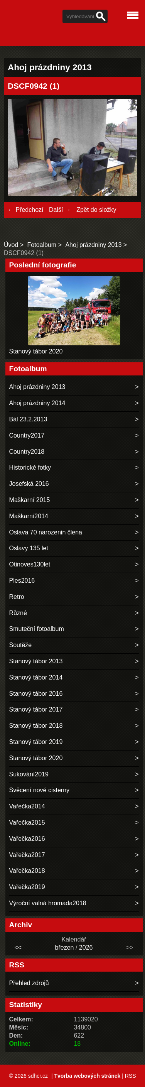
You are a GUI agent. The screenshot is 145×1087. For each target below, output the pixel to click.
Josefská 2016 (29, 483)
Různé (18, 613)
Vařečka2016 (27, 838)
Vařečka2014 (27, 806)
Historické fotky (30, 467)
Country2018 (27, 451)
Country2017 (27, 435)
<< (18, 947)
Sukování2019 (29, 774)
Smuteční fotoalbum (36, 628)
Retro (16, 596)
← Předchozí (25, 209)
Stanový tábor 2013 (36, 661)
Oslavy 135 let (28, 548)
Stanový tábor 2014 (36, 677)
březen (64, 947)
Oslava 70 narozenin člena (45, 532)
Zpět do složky (96, 209)
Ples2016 (22, 580)
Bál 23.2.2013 (28, 419)
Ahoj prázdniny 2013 (93, 245)
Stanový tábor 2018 (36, 725)
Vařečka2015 (27, 822)
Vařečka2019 (27, 887)
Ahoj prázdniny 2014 (37, 403)
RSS (130, 1076)
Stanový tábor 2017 (36, 709)
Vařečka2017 (27, 855)
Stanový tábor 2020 (36, 351)
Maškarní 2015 (29, 500)
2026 (86, 947)
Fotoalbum (42, 245)
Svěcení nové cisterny (39, 790)
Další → (60, 209)
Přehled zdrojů (29, 983)
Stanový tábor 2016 (36, 693)
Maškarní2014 (28, 516)
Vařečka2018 (27, 870)
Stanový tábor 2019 (36, 742)
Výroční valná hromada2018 (47, 903)
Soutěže (20, 645)
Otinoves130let (30, 564)
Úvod (11, 245)
